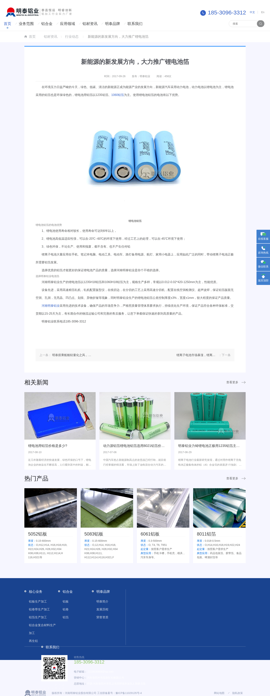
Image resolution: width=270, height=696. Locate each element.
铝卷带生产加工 (39, 609)
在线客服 (263, 238)
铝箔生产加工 (38, 617)
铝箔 (66, 617)
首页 (7, 24)
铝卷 (66, 609)
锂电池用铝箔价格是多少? (47, 446)
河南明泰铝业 (51, 305)
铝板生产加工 (38, 601)
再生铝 (33, 641)
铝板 (66, 601)
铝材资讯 (90, 24)
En (262, 12)
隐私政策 (237, 692)
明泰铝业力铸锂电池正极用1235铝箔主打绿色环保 (215, 446)
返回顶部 (263, 280)
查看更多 (232, 382)
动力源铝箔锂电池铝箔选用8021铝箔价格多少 (137, 446)
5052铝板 (37, 533)
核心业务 (35, 592)
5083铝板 (93, 533)
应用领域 (67, 24)
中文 (252, 12)
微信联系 (263, 266)
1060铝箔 (117, 94)
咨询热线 (263, 252)
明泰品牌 (112, 24)
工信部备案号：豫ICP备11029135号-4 (119, 692)
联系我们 (135, 24)
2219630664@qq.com (101, 671)
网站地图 (219, 692)
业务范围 (26, 24)
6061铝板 (150, 533)
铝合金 (46, 24)
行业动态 (72, 36)
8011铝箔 (206, 533)
